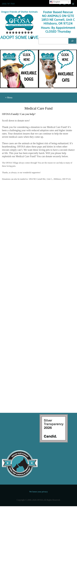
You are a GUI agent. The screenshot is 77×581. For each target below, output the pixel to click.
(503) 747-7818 (8, 4)
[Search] (72, 41)
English (55, 2)
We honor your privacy (38, 492)
